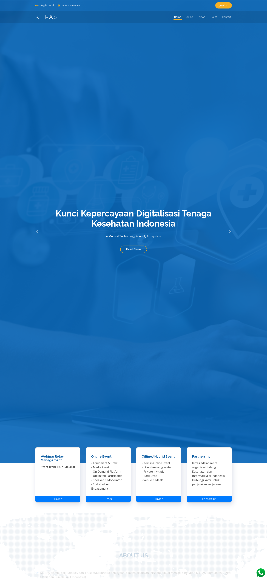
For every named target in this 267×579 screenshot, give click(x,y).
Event (214, 17)
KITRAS (46, 17)
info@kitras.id (46, 5)
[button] (38, 232)
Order (58, 497)
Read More (133, 250)
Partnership (201, 455)
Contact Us (209, 497)
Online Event (101, 455)
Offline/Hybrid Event (158, 455)
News (202, 17)
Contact (226, 17)
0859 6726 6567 (71, 5)
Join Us (224, 5)
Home (177, 17)
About (189, 17)
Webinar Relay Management (52, 457)
